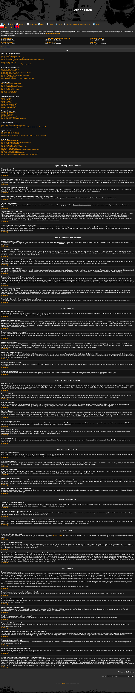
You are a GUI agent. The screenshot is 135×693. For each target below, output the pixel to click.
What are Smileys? (6, 101)
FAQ (3, 24)
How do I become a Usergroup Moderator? (14, 118)
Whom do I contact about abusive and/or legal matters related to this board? (23, 135)
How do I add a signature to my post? (12, 86)
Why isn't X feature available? (10, 134)
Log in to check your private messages (77, 24)
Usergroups (32, 24)
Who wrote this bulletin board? (10, 132)
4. (8, 42)
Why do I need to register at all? (10, 56)
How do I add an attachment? (10, 141)
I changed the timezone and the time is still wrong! (16, 72)
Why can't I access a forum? (9, 91)
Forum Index (5, 47)
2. (58, 38)
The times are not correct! (8, 71)
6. (93, 42)
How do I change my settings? (10, 69)
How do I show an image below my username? (15, 75)
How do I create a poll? (8, 88)
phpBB (63, 683)
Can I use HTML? (6, 99)
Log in (96, 24)
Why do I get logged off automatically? (12, 58)
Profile (59, 24)
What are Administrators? (8, 112)
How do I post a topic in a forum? (11, 83)
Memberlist (20, 24)
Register (50, 24)
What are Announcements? (9, 104)
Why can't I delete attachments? (10, 151)
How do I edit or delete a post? (10, 85)
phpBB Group (57, 536)
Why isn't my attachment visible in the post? (14, 147)
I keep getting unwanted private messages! (14, 125)
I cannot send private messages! (10, 124)
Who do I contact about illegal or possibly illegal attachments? (19, 154)
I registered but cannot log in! (9, 62)
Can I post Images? (7, 102)
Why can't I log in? (6, 55)
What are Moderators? (7, 114)
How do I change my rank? (9, 77)
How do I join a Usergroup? (9, 117)
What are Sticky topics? (8, 105)
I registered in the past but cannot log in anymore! (16, 64)
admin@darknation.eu (52, 33)
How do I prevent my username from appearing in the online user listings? (23, 59)
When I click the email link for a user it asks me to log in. (17, 78)
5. (51, 42)
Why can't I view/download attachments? (13, 152)
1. (7, 38)
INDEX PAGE (9, 27)
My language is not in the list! (9, 74)
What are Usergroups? (7, 115)
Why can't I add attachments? (10, 148)
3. (97, 38)
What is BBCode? (6, 98)
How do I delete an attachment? (10, 144)
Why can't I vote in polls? (8, 92)
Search (11, 24)
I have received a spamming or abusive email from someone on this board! (23, 127)
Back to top (4, 175)
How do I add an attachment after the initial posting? (16, 142)
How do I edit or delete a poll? (10, 89)
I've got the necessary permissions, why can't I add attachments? (20, 149)
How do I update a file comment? (11, 145)
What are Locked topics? (8, 107)
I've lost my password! (7, 61)
